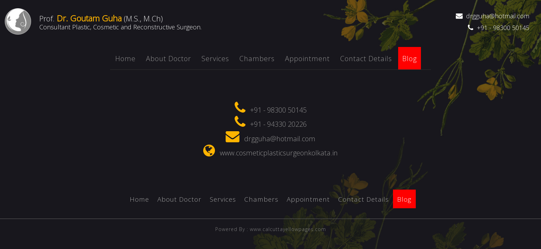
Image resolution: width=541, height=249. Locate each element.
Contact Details (366, 58)
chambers (257, 58)
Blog (409, 58)
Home (125, 58)
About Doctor (168, 58)
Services (215, 58)
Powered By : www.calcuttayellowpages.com (270, 233)
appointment (307, 58)
